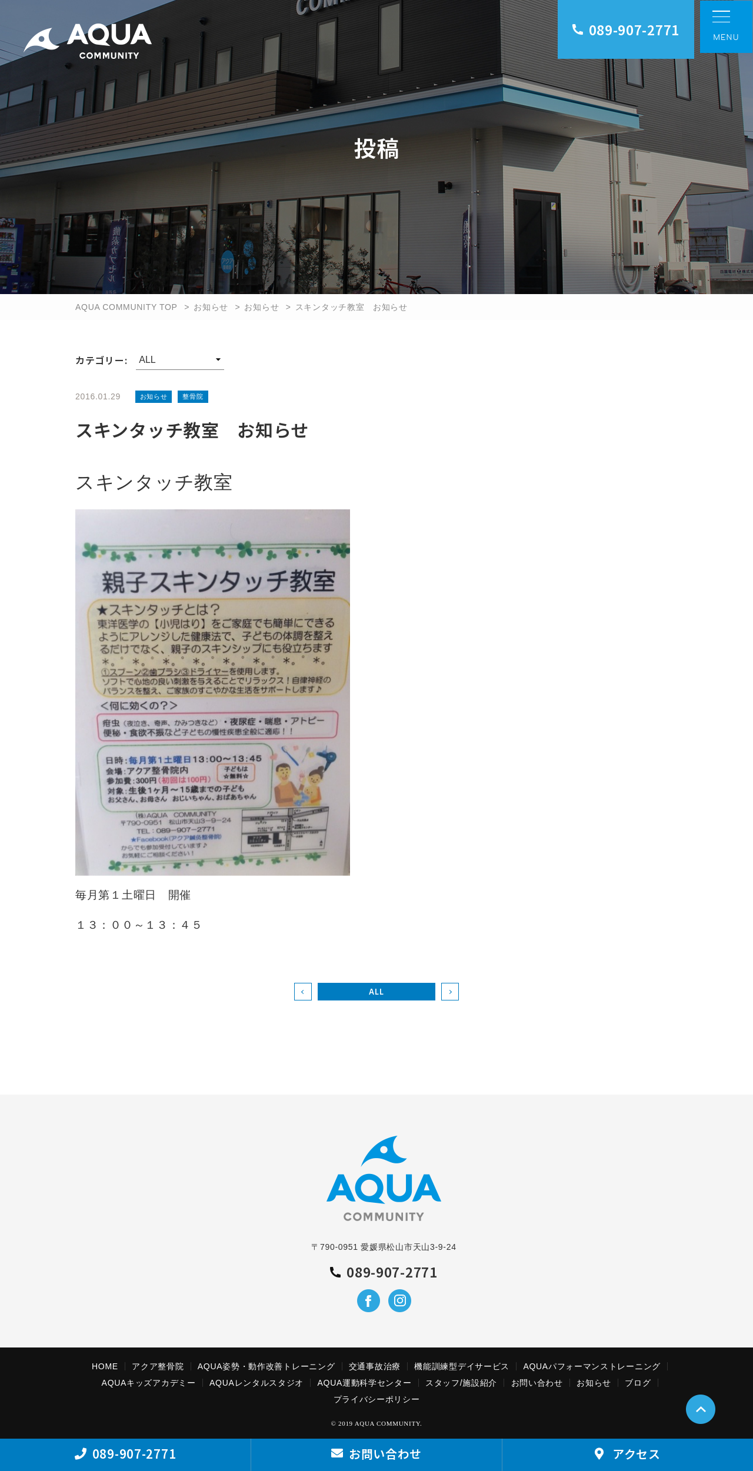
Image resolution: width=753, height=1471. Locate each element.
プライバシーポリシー (377, 1399)
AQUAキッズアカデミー (149, 1383)
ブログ (638, 1383)
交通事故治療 (375, 1366)
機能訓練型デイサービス (461, 1366)
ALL (376, 991)
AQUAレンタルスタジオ (256, 1383)
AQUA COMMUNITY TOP (126, 307)
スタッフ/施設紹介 (461, 1383)
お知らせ (211, 307)
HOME (105, 1366)
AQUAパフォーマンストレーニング (592, 1366)
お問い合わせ (537, 1383)
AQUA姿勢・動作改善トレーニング (266, 1366)
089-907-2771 (625, 29)
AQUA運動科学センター (365, 1383)
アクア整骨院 (158, 1366)
